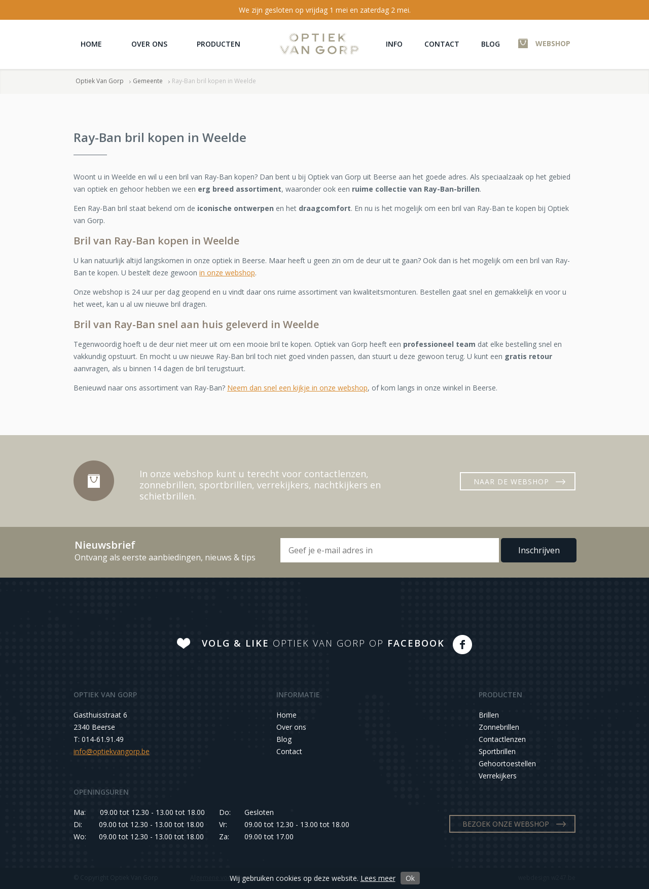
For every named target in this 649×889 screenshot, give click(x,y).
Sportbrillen (497, 751)
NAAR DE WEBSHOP (511, 481)
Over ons (149, 44)
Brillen (489, 715)
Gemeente (148, 81)
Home (91, 44)
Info (394, 44)
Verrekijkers (498, 775)
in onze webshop (227, 272)
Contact (441, 44)
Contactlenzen (502, 739)
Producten (218, 44)
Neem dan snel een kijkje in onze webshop (297, 388)
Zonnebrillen (499, 727)
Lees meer (377, 878)
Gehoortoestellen (507, 763)
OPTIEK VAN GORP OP (323, 643)
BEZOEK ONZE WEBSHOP (505, 824)
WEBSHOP (552, 43)
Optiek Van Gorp (319, 43)
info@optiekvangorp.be (112, 751)
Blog (490, 44)
